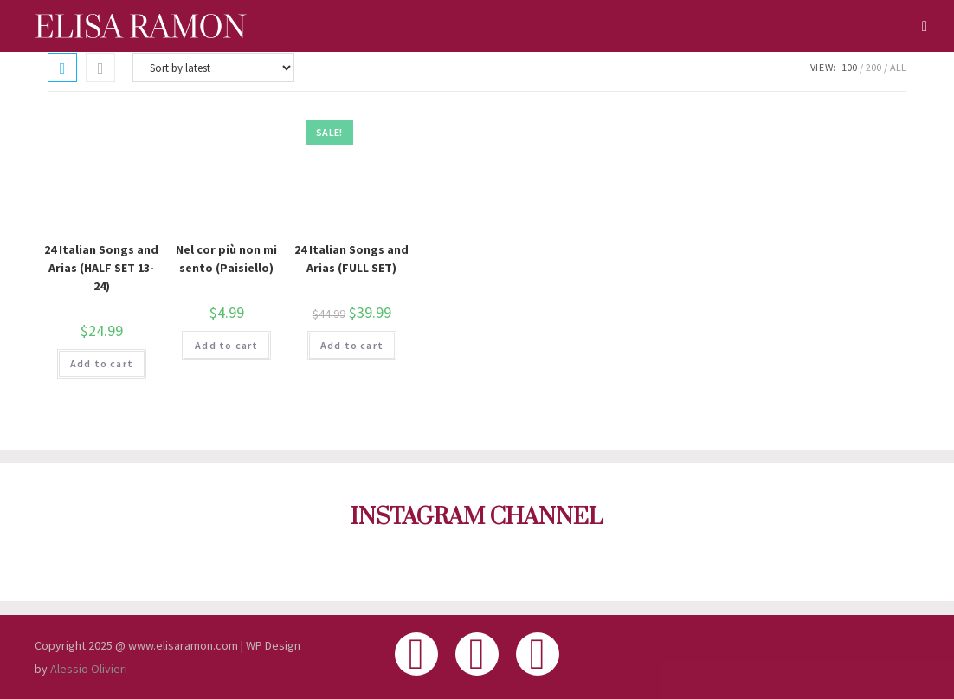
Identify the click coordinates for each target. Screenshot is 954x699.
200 (873, 67)
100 (849, 67)
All (898, 67)
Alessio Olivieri (88, 668)
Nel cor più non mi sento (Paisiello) (226, 258)
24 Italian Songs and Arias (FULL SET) (351, 258)
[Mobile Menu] (918, 26)
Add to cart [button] (101, 363)
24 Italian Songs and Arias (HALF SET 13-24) (101, 268)
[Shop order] (213, 67)
